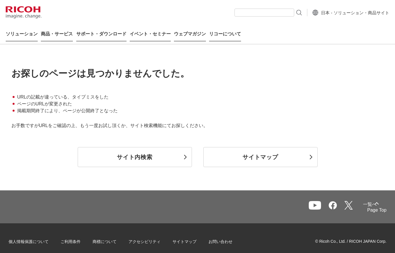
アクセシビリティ (150, 235)
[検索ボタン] (290, 12)
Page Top (371, 204)
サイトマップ (190, 235)
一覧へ (350, 201)
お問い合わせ (226, 235)
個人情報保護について (34, 235)
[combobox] (256, 13)
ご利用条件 (76, 235)
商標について (110, 235)
